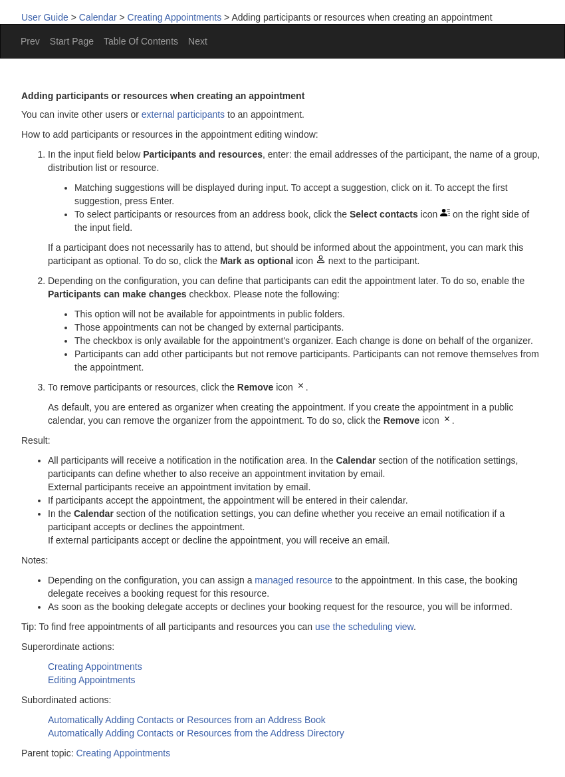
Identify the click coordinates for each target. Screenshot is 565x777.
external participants (183, 114)
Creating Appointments (175, 17)
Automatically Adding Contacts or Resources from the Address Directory (196, 733)
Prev (30, 41)
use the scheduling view (364, 626)
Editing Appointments (92, 680)
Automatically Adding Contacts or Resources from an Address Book (187, 719)
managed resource (293, 580)
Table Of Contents (141, 41)
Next (197, 41)
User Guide (44, 17)
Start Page (72, 41)
